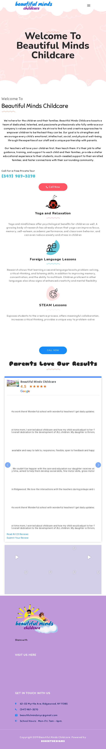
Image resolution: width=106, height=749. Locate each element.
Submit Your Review (17, 538)
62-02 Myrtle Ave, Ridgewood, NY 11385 (44, 703)
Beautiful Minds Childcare (38, 381)
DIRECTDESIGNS (53, 741)
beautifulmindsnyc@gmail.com (39, 715)
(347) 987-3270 (18, 176)
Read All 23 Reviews (17, 534)
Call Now (53, 350)
